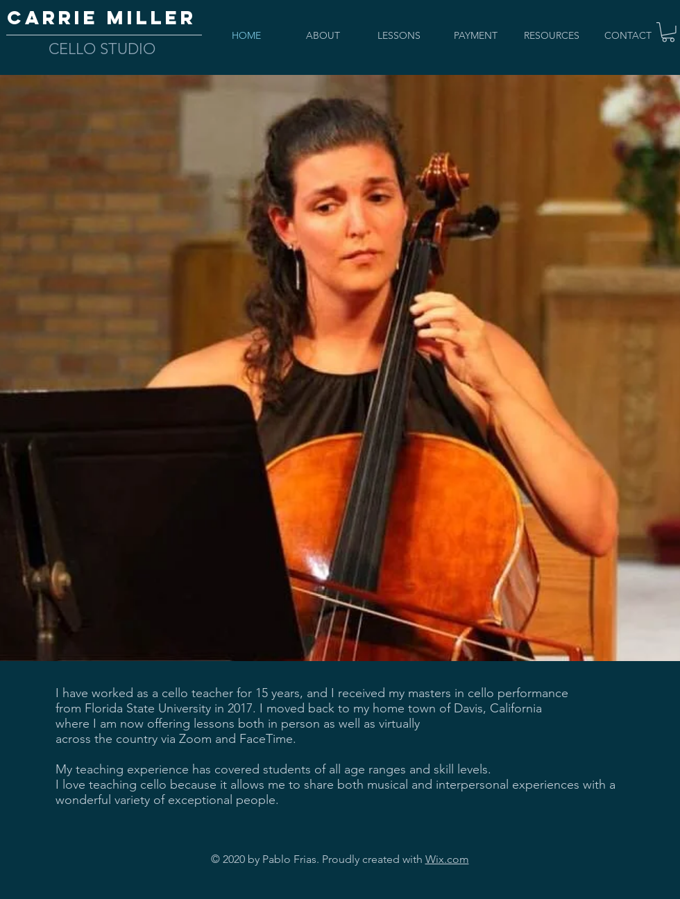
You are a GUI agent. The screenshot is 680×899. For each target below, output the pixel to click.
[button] (668, 32)
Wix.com (447, 859)
